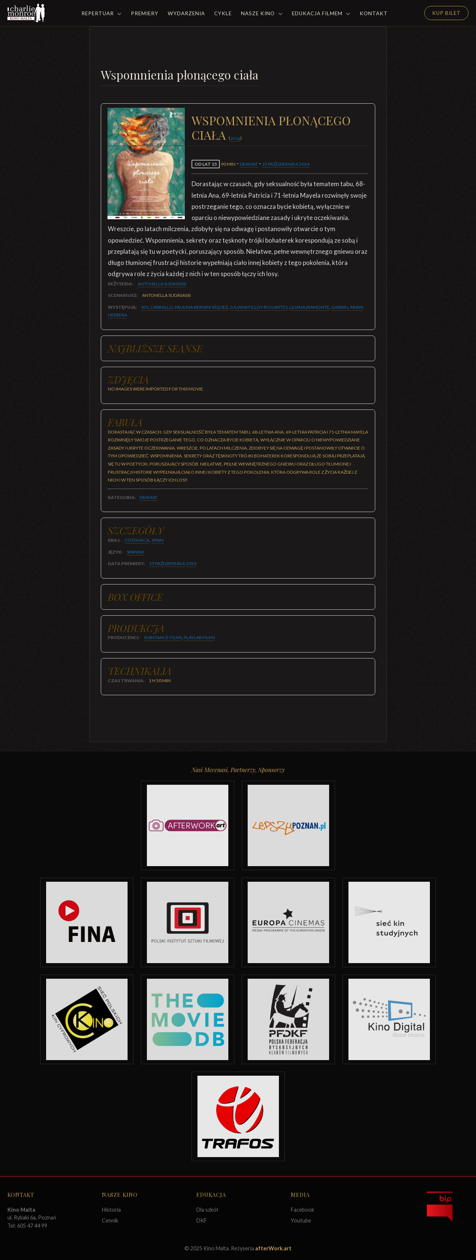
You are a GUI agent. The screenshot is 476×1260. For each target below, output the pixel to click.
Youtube (301, 1220)
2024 (235, 138)
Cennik (110, 1220)
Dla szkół (207, 1209)
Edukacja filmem (321, 13)
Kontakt (374, 13)
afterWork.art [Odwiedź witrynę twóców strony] (273, 1248)
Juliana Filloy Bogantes (258, 307)
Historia (111, 1209)
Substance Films (163, 637)
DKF (201, 1220)
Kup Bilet (446, 13)
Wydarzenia (186, 13)
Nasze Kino (262, 13)
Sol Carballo (157, 307)
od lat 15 (205, 164)
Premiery (144, 13)
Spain (158, 540)
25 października (280, 164)
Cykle (223, 13)
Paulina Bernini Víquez (201, 307)
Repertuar (101, 13)
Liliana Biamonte (309, 307)
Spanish (135, 552)
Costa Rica (137, 540)
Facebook (302, 1209)
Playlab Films (199, 637)
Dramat (249, 164)
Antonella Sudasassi (162, 283)
